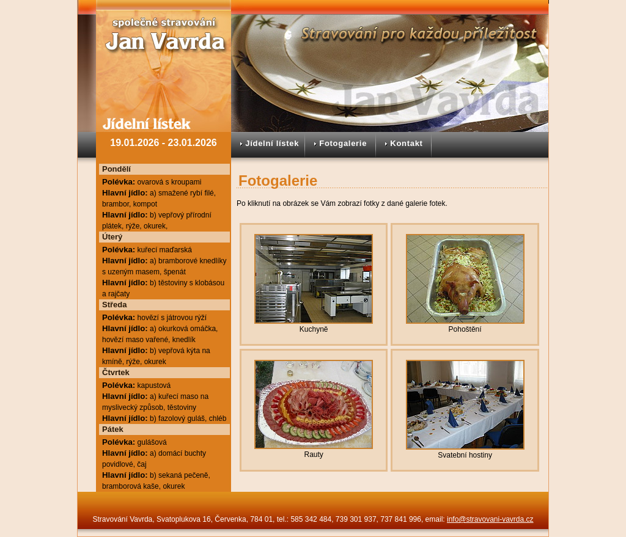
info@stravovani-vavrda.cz (490, 519)
